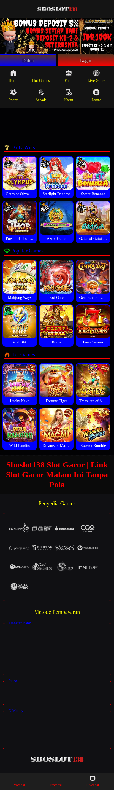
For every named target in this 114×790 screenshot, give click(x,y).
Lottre (96, 96)
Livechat (92, 781)
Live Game (96, 77)
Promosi (19, 781)
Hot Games (41, 77)
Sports (13, 96)
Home (13, 77)
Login (86, 60)
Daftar (28, 60)
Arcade (41, 96)
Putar (68, 77)
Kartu (68, 96)
